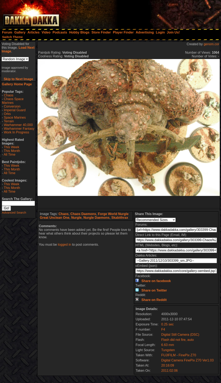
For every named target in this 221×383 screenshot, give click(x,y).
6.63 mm (167, 345)
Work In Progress (16, 132)
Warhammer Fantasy (19, 128)
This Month (12, 151)
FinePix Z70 (187, 355)
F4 (163, 329)
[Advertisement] (166, 13)
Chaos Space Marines (13, 100)
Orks (7, 114)
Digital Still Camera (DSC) (180, 334)
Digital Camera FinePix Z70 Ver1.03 (187, 360)
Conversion (12, 106)
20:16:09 (167, 365)
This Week (11, 147)
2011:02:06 (169, 370)
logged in (64, 244)
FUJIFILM (168, 355)
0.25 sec (167, 324)
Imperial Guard (15, 110)
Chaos (8, 95)
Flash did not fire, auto (177, 339)
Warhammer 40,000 (18, 125)
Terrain (9, 121)
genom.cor (211, 44)
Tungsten (168, 350)
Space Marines (15, 117)
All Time (9, 154)
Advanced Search (14, 212)
